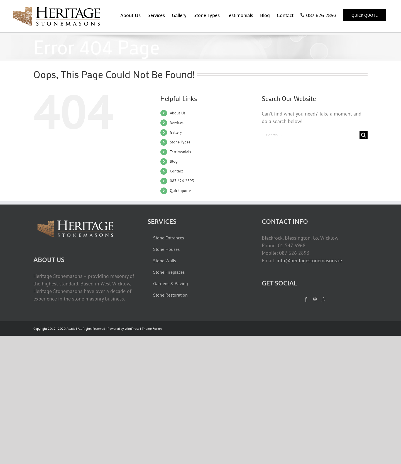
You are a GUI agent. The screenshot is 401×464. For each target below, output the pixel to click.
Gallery (176, 132)
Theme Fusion (152, 328)
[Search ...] (311, 135)
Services (177, 122)
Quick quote (180, 190)
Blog (174, 161)
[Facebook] (306, 299)
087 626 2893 (182, 180)
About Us (177, 113)
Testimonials (180, 151)
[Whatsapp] (324, 299)
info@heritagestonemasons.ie (309, 260)
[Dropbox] (315, 299)
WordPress (132, 328)
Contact (176, 171)
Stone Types (180, 142)
